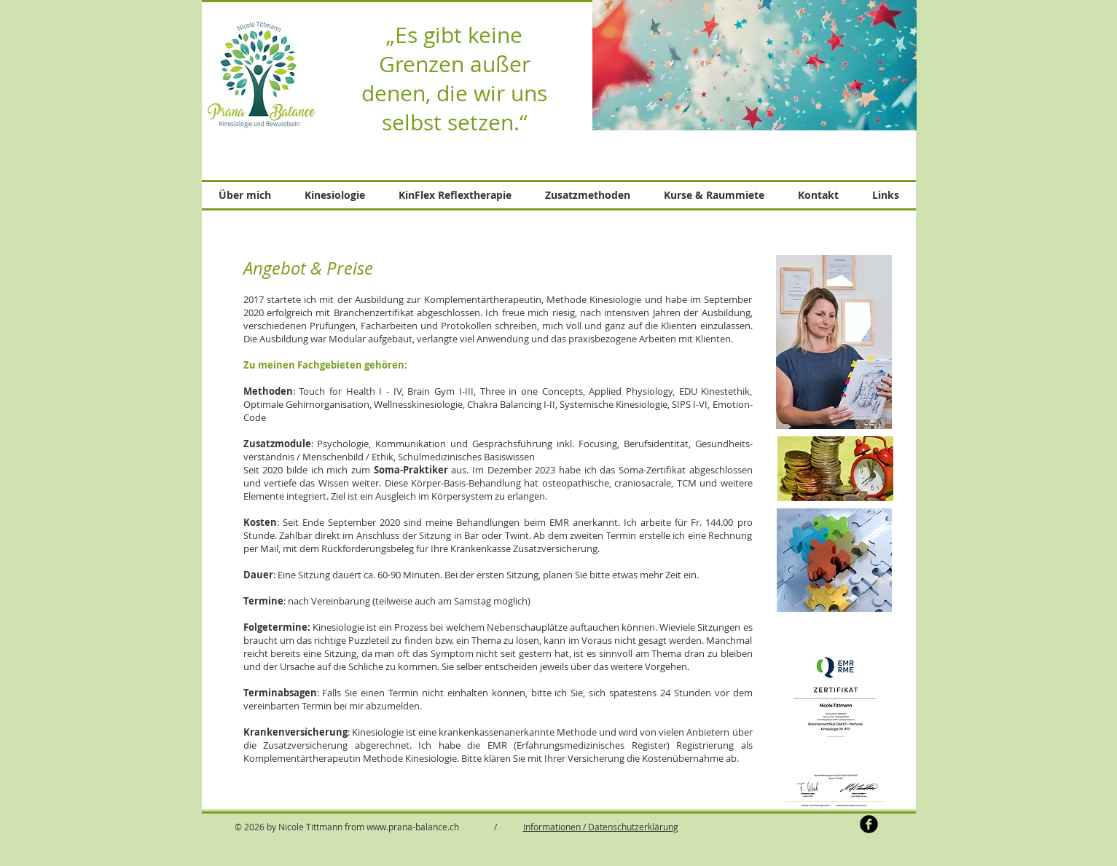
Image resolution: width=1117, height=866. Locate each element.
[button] (335, 195)
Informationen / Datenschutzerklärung (600, 826)
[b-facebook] (869, 824)
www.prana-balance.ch (413, 826)
